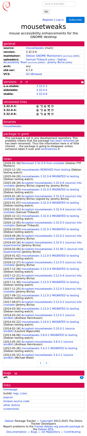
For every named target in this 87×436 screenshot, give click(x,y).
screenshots (11, 408)
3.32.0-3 (41, 86)
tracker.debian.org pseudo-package (57, 426)
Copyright (46, 420)
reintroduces (49, 149)
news (7, 159)
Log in (60, 19)
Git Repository (51, 431)
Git (28, 74)
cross (23, 393)
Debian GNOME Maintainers (44, 55)
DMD (76, 56)
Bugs (34, 431)
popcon (8, 397)
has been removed (62, 140)
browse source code (16, 401)
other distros (11, 405)
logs (16, 393)
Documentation (16, 431)
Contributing (72, 431)
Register (48, 19)
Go (46, 11)
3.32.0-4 (41, 90)
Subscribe (75, 19)
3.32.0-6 (41, 93)
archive (67, 56)
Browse (36, 74)
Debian (9, 420)
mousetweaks (35, 48)
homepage (10, 389)
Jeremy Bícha (56, 62)
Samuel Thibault (36, 59)
